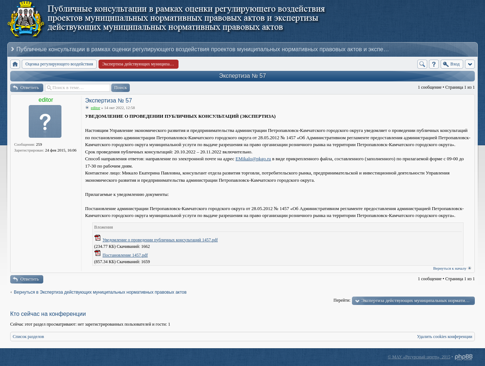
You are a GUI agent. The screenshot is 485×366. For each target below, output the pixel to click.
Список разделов (28, 336)
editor (46, 100)
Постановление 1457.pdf (125, 255)
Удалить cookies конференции (444, 336)
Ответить (29, 87)
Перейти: (341, 300)
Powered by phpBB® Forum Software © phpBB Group (464, 357)
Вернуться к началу (449, 268)
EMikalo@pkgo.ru (253, 158)
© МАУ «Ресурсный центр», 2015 (419, 356)
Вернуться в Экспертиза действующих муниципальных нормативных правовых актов (100, 292)
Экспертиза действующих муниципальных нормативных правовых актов (418, 300)
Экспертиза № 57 (242, 76)
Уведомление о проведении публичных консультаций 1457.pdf (160, 239)
